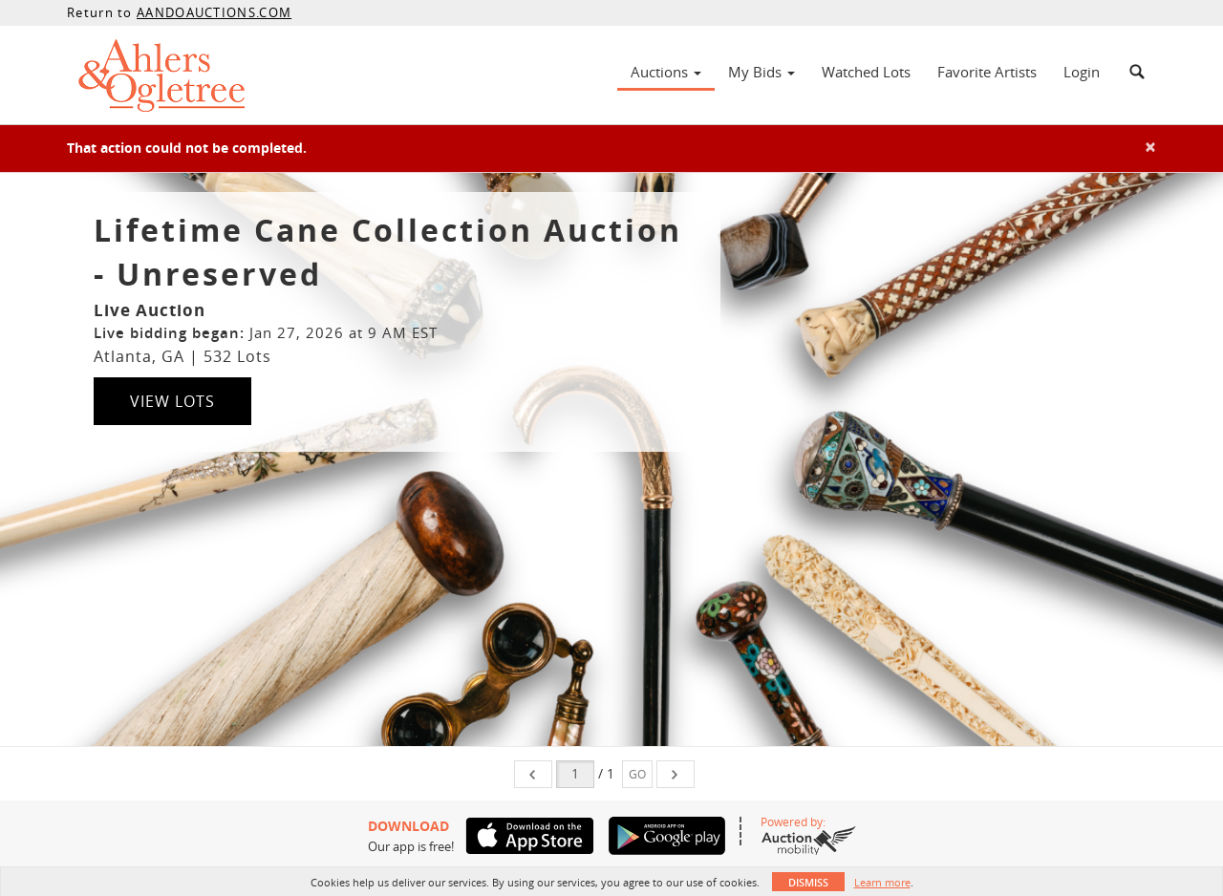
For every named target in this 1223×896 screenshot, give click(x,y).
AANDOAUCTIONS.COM (214, 12)
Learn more (882, 882)
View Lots (172, 401)
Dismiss (808, 882)
